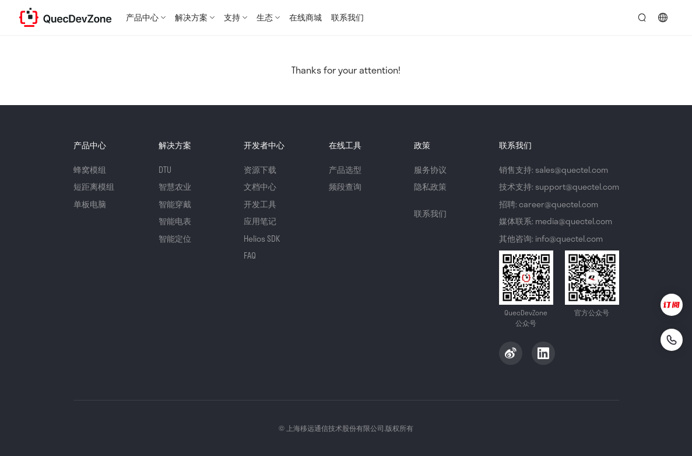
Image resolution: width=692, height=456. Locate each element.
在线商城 (305, 17)
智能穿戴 (175, 204)
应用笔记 (260, 221)
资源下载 (260, 169)
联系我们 (347, 17)
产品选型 (345, 169)
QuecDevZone (65, 17)
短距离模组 (93, 186)
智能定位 (175, 238)
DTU (165, 169)
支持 (232, 17)
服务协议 (430, 169)
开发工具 (260, 204)
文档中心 (260, 186)
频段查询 (345, 186)
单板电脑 (89, 204)
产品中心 (142, 17)
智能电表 (175, 221)
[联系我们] (672, 340)
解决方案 (191, 17)
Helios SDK (262, 238)
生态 (265, 17)
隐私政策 (430, 186)
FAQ (250, 255)
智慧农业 (175, 186)
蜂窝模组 (89, 169)
